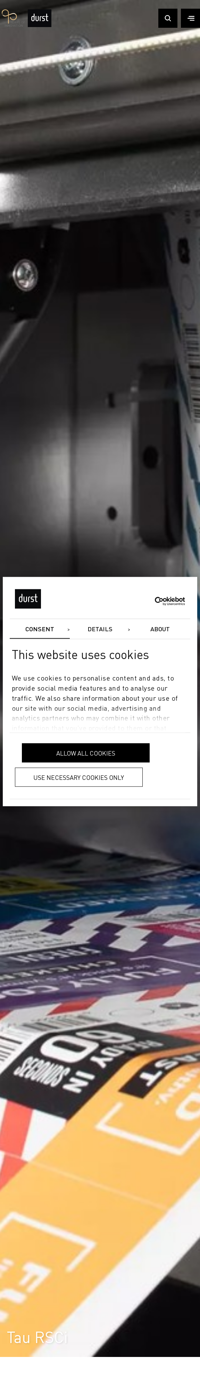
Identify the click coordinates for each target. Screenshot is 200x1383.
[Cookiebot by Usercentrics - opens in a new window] (154, 601)
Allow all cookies (85, 753)
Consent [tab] (40, 629)
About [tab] (160, 629)
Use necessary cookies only (78, 777)
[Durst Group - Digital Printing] (39, 25)
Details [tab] (100, 629)
